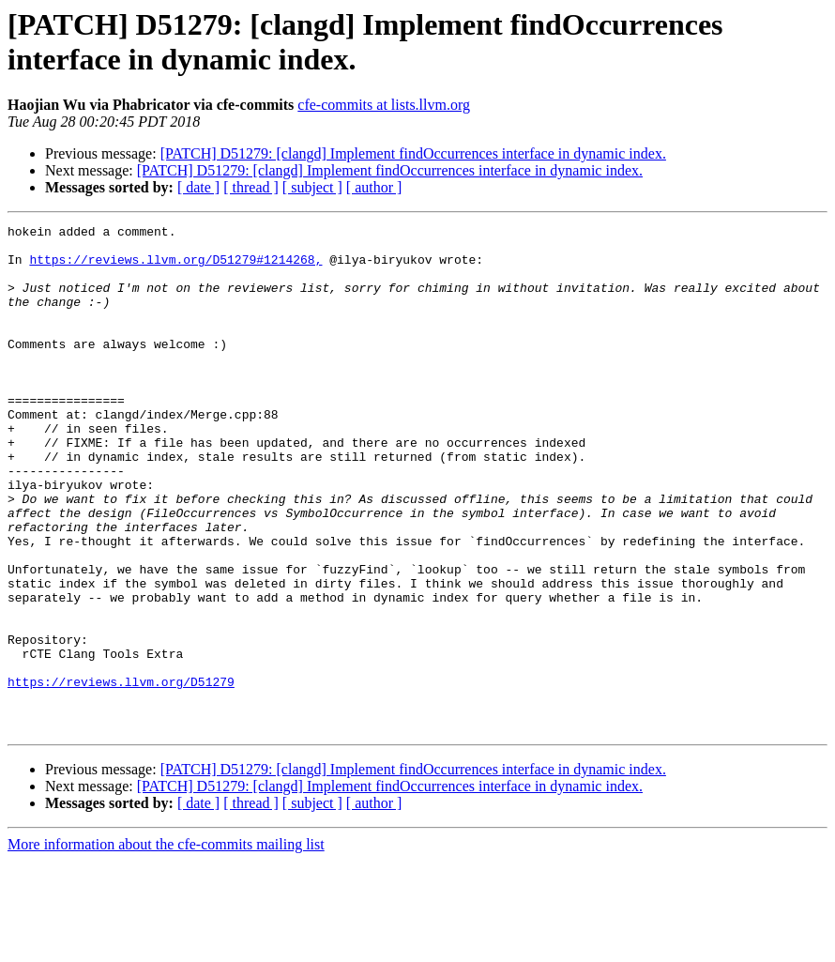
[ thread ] (251, 187)
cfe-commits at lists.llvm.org (383, 105)
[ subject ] (312, 187)
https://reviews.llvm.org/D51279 (121, 774)
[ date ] (198, 187)
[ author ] (374, 187)
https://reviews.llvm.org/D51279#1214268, (175, 267)
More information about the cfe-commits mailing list (166, 946)
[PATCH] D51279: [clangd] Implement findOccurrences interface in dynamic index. (413, 153)
